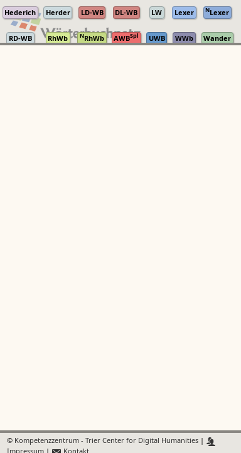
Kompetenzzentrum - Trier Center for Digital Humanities (106, 441)
